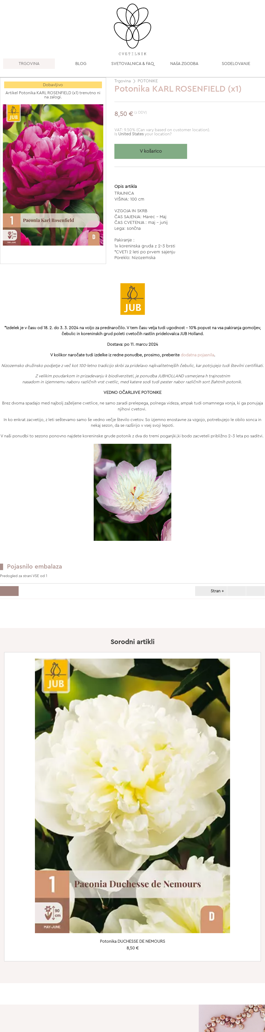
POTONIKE (148, 81)
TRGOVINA (29, 64)
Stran (210, 591)
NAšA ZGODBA (184, 64)
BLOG (80, 64)
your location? (145, 134)
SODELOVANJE (236, 64)
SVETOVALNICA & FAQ (132, 64)
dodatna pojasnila (197, 355)
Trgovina (122, 81)
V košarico (151, 151)
